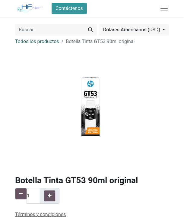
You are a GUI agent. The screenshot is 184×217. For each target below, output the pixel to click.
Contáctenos (69, 8)
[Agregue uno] (50, 196)
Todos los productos (37, 41)
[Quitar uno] (21, 194)
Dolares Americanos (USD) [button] (132, 30)
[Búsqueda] (90, 30)
